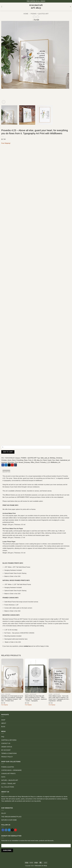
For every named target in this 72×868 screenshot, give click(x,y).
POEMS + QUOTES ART (40, 14)
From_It (30, 460)
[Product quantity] (36, 447)
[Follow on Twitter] (9, 830)
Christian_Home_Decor (8, 460)
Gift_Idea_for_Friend (40, 460)
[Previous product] (37, 17)
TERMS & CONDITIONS (9, 753)
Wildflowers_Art (55, 462)
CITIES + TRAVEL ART (8, 783)
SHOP (3, 720)
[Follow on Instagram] (6, 830)
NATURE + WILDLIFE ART (9, 780)
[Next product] (34, 17)
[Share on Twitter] (6, 464)
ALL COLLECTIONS (7, 787)
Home (25, 14)
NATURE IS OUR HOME (9, 820)
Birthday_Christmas (56, 458)
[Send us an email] (12, 830)
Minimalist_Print (13, 462)
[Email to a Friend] (9, 464)
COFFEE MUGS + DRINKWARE (11, 770)
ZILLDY (3, 813)
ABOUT (3, 723)
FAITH (3, 777)
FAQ (2, 737)
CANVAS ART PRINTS (8, 773)
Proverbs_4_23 (45, 462)
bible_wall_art (45, 458)
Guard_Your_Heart (53, 460)
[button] (2, 6)
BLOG (3, 726)
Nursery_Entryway (24, 462)
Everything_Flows (21, 460)
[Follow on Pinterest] (15, 830)
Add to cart (8, 452)
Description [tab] (6, 472)
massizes (4, 462)
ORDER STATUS (6, 747)
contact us (27, 646)
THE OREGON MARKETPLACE (11, 816)
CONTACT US (5, 743)
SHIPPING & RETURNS (8, 740)
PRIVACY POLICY (7, 757)
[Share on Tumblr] (15, 464)
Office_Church (35, 462)
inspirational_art (65, 460)
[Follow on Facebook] (2, 830)
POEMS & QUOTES (7, 767)
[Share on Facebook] (2, 464)
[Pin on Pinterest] (12, 464)
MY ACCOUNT (6, 750)
